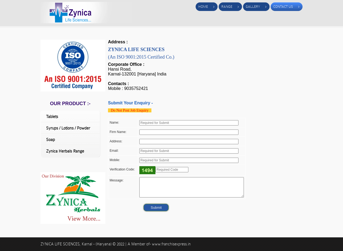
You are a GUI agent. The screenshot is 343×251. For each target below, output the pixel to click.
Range (226, 7)
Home (203, 7)
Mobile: (115, 160)
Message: (117, 180)
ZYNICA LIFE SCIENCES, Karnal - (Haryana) (76, 244)
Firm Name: (118, 132)
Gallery (253, 7)
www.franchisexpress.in (171, 244)
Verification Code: (122, 169)
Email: (114, 151)
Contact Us (283, 7)
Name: (114, 122)
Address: (116, 141)
